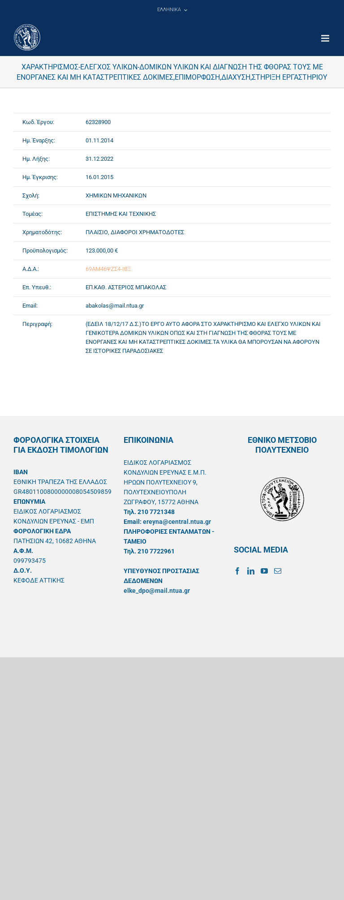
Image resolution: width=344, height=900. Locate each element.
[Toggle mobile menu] (326, 38)
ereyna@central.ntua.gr (177, 521)
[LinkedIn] (250, 570)
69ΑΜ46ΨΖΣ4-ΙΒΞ (108, 269)
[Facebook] (237, 570)
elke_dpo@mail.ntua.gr (157, 590)
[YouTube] (264, 570)
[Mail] (277, 570)
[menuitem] (172, 10)
